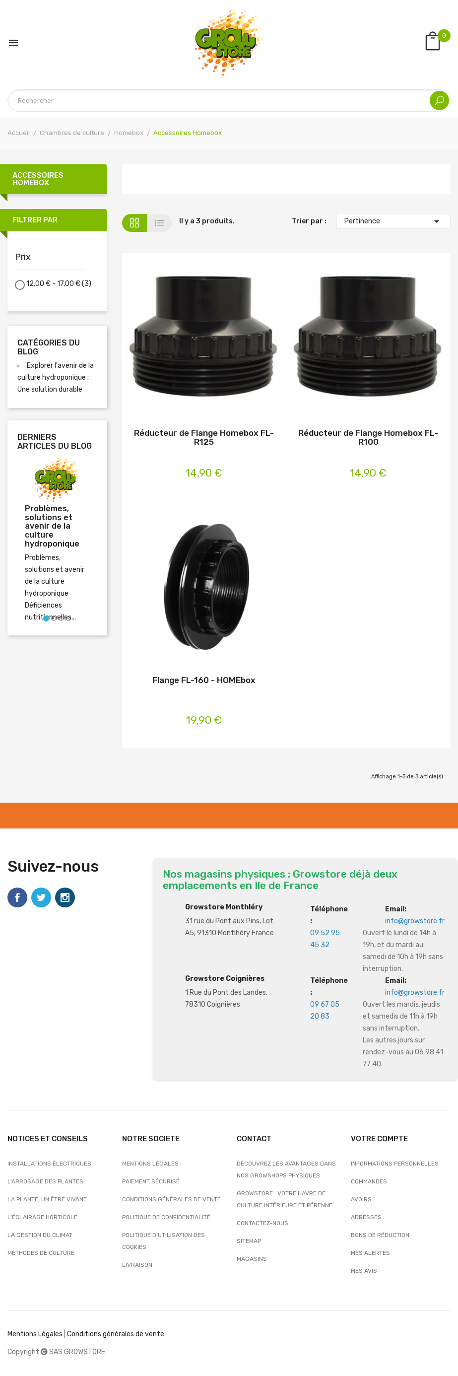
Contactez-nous (262, 1223)
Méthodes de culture (40, 1252)
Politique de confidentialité (166, 1217)
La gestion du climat (39, 1235)
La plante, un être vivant (47, 1199)
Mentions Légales (35, 1334)
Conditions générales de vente (171, 1199)
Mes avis (364, 1270)
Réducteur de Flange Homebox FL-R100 (368, 437)
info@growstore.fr (415, 921)
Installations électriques (49, 1163)
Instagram (65, 897)
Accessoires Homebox (38, 179)
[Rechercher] (229, 100)
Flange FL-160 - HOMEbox (204, 680)
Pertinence (393, 221)
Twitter (41, 897)
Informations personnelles (395, 1163)
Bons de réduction (380, 1235)
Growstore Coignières (224, 978)
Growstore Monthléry (223, 907)
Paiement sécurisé (151, 1181)
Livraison (137, 1264)
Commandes (369, 1181)
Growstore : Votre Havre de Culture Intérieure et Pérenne (284, 1199)
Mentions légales (150, 1163)
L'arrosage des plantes (45, 1181)
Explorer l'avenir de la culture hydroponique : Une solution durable (55, 377)
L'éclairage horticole (42, 1217)
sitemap (249, 1241)
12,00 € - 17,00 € (58, 283)
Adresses (366, 1217)
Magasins (252, 1258)
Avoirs (361, 1199)
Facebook (17, 897)
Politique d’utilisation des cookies (163, 1241)
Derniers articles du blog (54, 441)
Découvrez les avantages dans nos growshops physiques (286, 1169)
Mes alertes (370, 1252)
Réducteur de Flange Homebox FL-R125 (204, 437)
